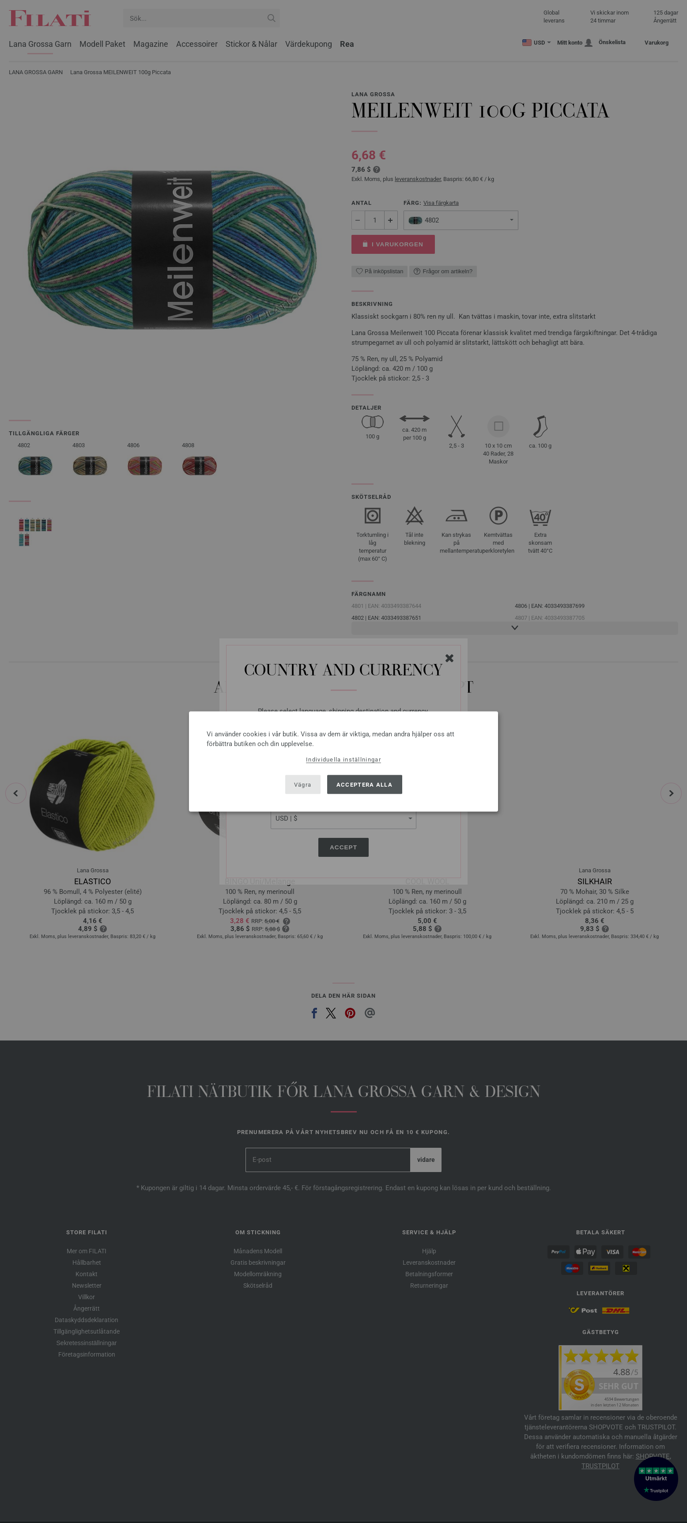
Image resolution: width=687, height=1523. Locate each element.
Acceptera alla (364, 784)
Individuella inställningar (343, 759)
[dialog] (343, 762)
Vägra (303, 784)
